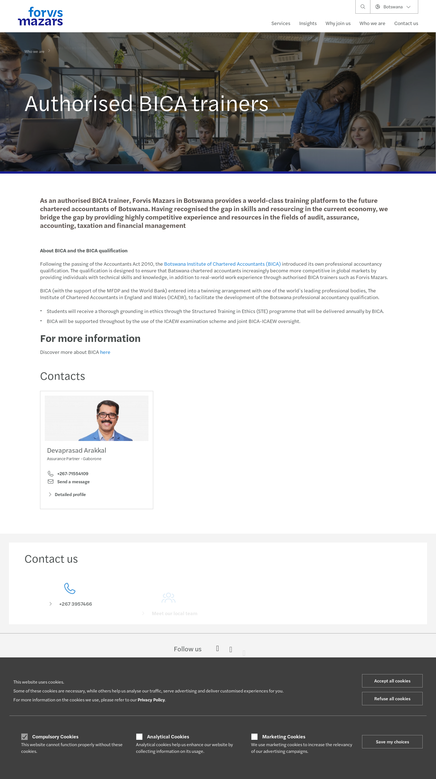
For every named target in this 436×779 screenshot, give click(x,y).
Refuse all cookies (392, 698)
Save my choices (392, 741)
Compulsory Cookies (55, 736)
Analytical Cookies (168, 736)
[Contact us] (69, 602)
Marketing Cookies (283, 736)
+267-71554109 (67, 475)
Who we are (372, 22)
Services (280, 22)
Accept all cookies (392, 680)
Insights (308, 22)
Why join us (338, 22)
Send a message (68, 483)
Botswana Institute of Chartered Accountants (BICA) (222, 263)
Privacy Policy (151, 699)
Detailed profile (66, 495)
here (105, 351)
